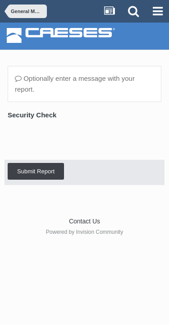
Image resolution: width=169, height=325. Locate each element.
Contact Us (84, 221)
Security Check (32, 115)
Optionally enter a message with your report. (75, 83)
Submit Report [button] (36, 136)
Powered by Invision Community (84, 232)
